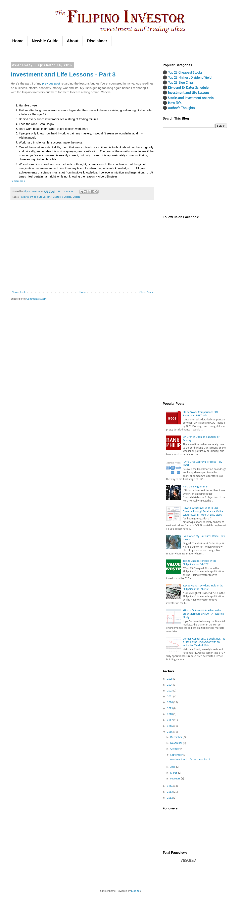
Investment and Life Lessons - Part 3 (63, 74)
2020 (170, 702)
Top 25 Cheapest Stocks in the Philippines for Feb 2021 (199, 562)
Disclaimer (97, 41)
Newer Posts (19, 292)
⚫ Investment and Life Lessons (186, 93)
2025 (170, 678)
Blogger (135, 891)
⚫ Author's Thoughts (179, 108)
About (73, 41)
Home (17, 41)
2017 (170, 720)
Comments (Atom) (36, 298)
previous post (51, 83)
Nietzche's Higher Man (195, 486)
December (176, 737)
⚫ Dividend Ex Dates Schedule (185, 88)
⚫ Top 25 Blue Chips (178, 83)
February (175, 778)
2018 (170, 714)
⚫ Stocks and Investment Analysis (188, 98)
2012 (170, 797)
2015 (170, 732)
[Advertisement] (37, 247)
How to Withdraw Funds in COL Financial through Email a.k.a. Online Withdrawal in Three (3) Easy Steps (203, 511)
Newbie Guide (45, 41)
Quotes (76, 197)
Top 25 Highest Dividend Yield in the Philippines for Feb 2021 (203, 587)
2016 (170, 726)
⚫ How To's (172, 103)
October (175, 748)
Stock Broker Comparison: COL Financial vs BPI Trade (200, 414)
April (173, 767)
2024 (170, 684)
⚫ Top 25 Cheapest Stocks (182, 73)
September (176, 755)
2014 (170, 786)
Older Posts (146, 292)
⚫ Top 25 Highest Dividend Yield (187, 78)
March (174, 772)
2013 (170, 792)
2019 (170, 708)
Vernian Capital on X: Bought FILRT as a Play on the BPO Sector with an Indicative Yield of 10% (204, 642)
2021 (170, 696)
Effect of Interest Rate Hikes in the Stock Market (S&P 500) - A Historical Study (203, 614)
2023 (170, 690)
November (176, 743)
